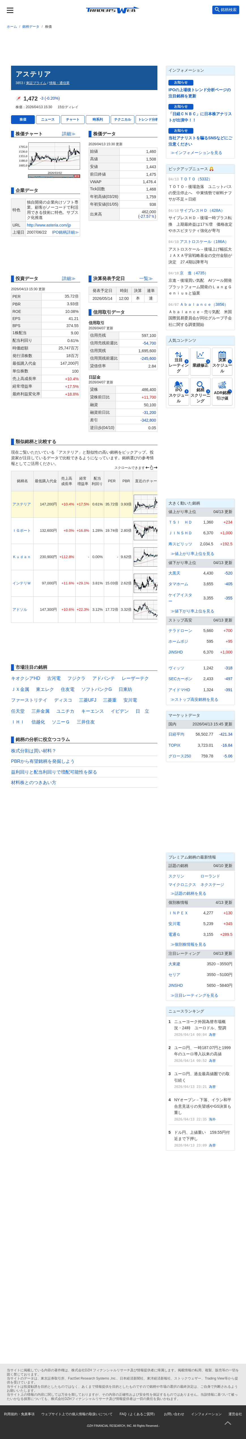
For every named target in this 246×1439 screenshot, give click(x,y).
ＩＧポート (21, 530)
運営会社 (235, 1414)
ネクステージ (212, 884)
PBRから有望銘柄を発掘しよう (43, 761)
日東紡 (125, 689)
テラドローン (180, 630)
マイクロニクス (182, 884)
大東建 (174, 964)
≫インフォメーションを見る (196, 152)
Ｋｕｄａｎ (21, 557)
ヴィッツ (176, 668)
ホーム (12, 27)
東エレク (45, 689)
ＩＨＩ (18, 722)
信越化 (38, 722)
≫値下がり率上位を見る (192, 611)
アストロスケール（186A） (204, 241)
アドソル (19, 609)
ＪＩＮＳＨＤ (180, 533)
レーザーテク (135, 678)
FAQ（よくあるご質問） (138, 1414)
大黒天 (174, 573)
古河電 (54, 678)
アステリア (21, 504)
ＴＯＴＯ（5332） (196, 179)
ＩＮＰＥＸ (178, 913)
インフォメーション (206, 1414)
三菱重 (110, 700)
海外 (212, 1119)
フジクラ (76, 678)
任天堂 (18, 711)
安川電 (130, 700)
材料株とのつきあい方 (33, 782)
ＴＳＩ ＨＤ (180, 522)
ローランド (210, 876)
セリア (174, 974)
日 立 (142, 711)
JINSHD (175, 652)
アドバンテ (103, 678)
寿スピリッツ (180, 544)
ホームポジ (178, 641)
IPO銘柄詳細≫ (65, 232)
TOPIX (174, 745)
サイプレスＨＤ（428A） (202, 210)
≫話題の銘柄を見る (188, 893)
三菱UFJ (87, 700)
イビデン (120, 711)
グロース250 (179, 756)
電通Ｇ (174, 934)
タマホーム (178, 584)
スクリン (176, 876)
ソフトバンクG (96, 689)
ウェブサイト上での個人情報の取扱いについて (77, 1414)
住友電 (67, 689)
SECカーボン (180, 678)
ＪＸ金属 (20, 689)
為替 (212, 1035)
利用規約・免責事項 (19, 1414)
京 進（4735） (194, 273)
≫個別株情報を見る (188, 944)
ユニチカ (65, 711)
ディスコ (63, 700)
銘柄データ (30, 27)
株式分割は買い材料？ (33, 750)
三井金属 (40, 711)
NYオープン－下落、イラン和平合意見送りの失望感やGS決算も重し (202, 1106)
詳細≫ (69, 133)
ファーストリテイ (29, 700)
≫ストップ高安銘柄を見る (194, 699)
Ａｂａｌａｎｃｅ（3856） (204, 304)
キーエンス (92, 711)
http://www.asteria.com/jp (49, 225)
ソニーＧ (61, 722)
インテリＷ (21, 583)
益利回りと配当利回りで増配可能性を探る (54, 772)
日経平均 (176, 734)
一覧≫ (146, 278)
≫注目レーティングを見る (194, 995)
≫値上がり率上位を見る (192, 553)
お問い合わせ (174, 1414)
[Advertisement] (123, 46)
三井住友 (86, 722)
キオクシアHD (25, 678)
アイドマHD (179, 690)
